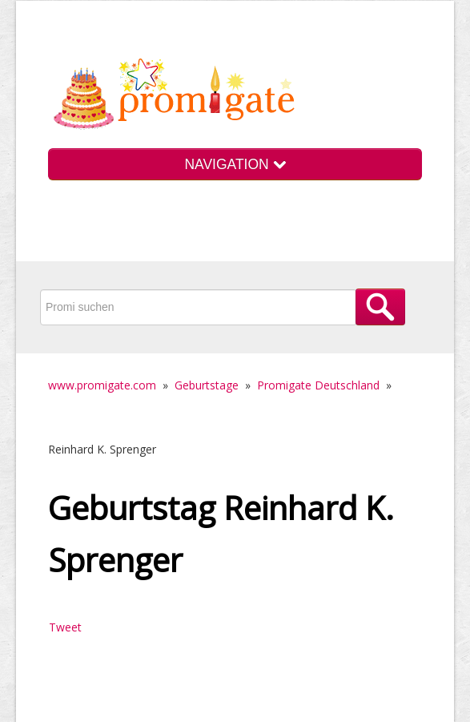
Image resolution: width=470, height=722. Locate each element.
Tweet (65, 627)
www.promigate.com (102, 385)
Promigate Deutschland (318, 385)
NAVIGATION (234, 164)
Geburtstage (207, 385)
